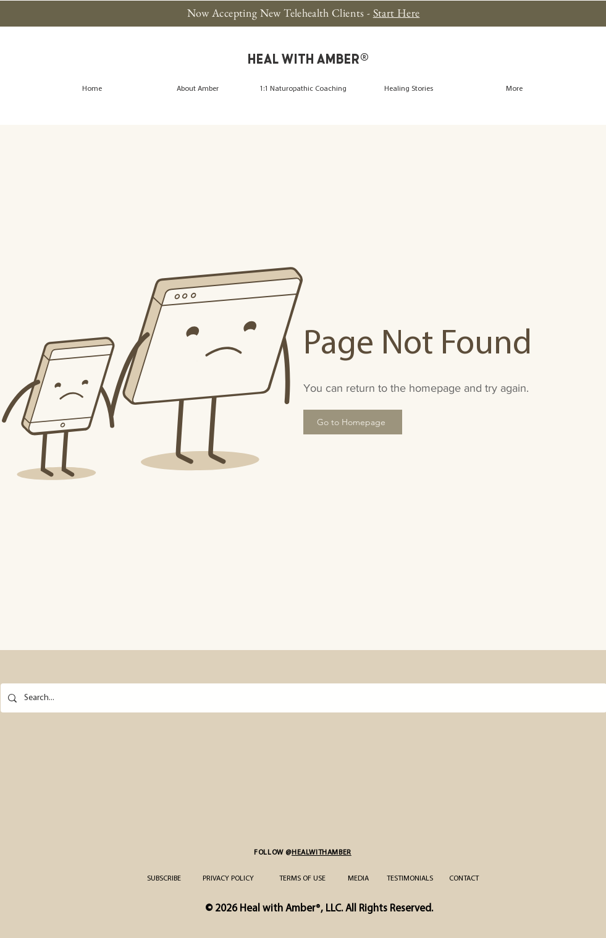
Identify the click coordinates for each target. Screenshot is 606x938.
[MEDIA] (358, 878)
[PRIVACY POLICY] (228, 878)
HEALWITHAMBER (321, 852)
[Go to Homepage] (352, 422)
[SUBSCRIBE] (164, 878)
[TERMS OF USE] (302, 878)
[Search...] (302, 697)
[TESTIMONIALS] (410, 878)
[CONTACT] (464, 878)
